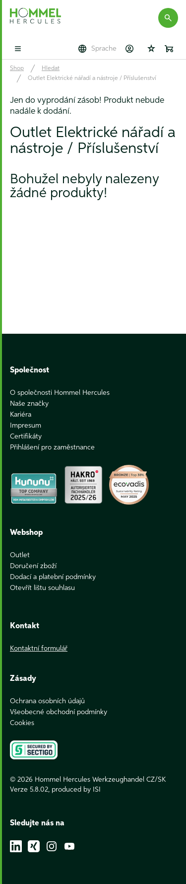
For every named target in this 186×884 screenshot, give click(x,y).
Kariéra (20, 414)
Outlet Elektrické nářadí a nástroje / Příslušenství (92, 78)
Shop (17, 69)
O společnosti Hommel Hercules (60, 392)
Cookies (22, 723)
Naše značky (29, 403)
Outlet (20, 555)
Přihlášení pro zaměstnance (52, 447)
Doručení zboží (33, 566)
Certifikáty (26, 436)
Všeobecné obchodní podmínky (58, 712)
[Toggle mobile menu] (18, 49)
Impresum (25, 425)
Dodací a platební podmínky (53, 577)
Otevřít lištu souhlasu (42, 588)
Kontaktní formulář (38, 648)
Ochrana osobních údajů (47, 701)
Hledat (51, 69)
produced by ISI (76, 789)
